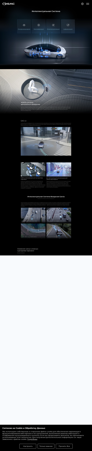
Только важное (46, 446)
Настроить (28, 446)
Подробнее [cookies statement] (32, 439)
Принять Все (64, 446)
